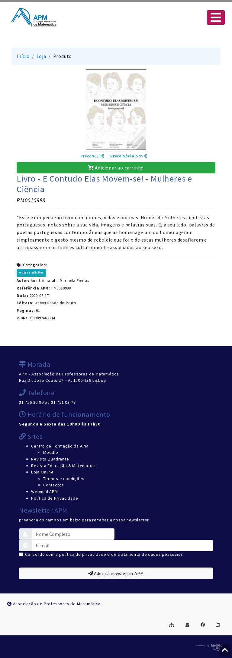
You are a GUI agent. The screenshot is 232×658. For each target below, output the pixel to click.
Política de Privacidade (54, 498)
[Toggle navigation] (216, 17)
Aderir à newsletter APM (116, 573)
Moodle (50, 452)
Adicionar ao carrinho (116, 168)
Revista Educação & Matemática (63, 465)
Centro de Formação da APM (60, 446)
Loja (41, 56)
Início (23, 56)
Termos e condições (63, 478)
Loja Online (42, 472)
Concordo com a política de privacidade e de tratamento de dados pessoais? (103, 554)
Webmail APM (44, 491)
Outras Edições (31, 272)
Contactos (53, 485)
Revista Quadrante (50, 459)
